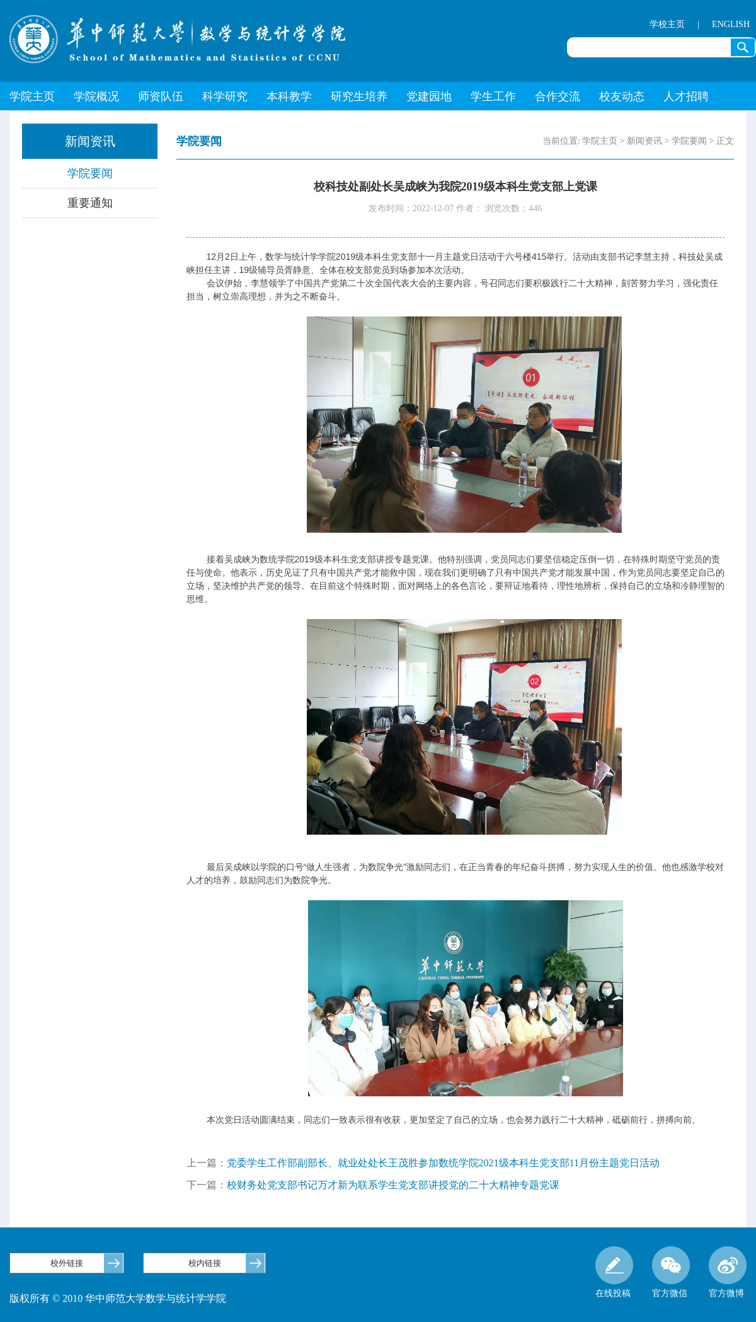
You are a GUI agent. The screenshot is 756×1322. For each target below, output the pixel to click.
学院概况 (96, 96)
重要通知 (90, 203)
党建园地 (429, 96)
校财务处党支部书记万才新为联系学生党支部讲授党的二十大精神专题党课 (393, 1185)
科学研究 (225, 96)
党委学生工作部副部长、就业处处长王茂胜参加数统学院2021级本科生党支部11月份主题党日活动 (443, 1162)
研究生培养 (359, 96)
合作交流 (557, 96)
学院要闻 (90, 173)
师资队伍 (160, 96)
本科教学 (289, 96)
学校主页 (667, 24)
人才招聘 (686, 96)
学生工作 (493, 96)
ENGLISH (731, 24)
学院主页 (32, 96)
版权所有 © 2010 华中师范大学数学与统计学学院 (117, 1298)
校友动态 (621, 96)
